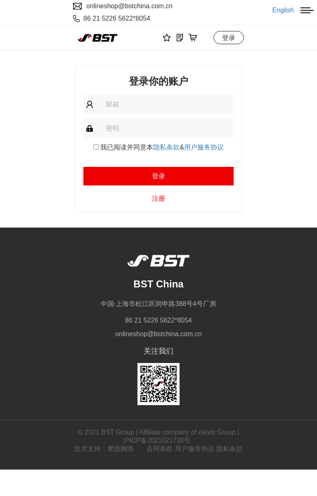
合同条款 (160, 448)
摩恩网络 (120, 448)
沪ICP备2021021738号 (157, 440)
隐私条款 (166, 147)
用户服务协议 (204, 147)
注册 (158, 198)
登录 (228, 37)
